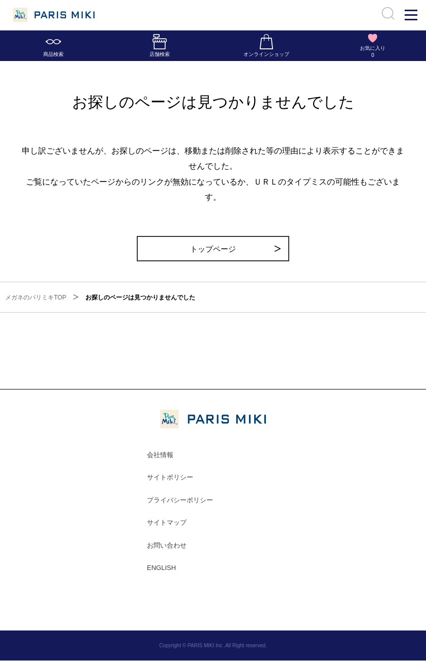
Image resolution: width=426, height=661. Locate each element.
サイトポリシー (170, 478)
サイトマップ (167, 523)
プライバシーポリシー (180, 500)
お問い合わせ (167, 546)
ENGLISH (161, 568)
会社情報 (160, 455)
